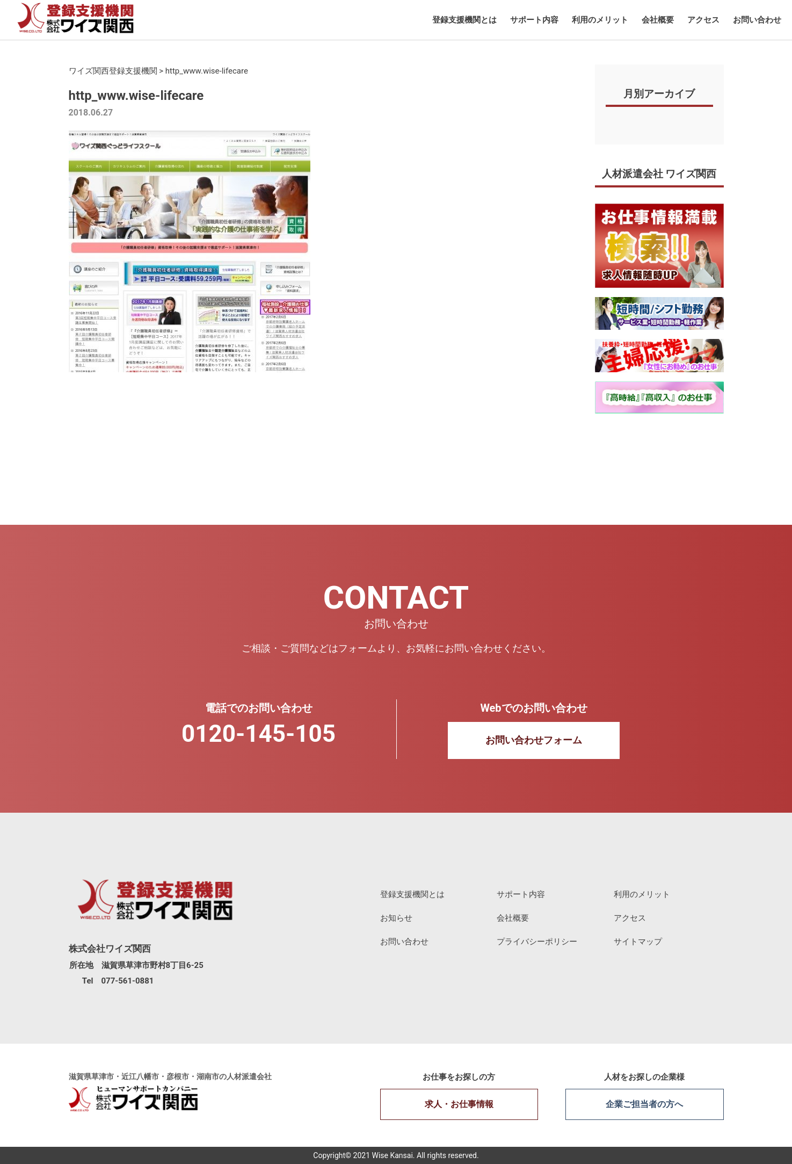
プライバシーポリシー (537, 941)
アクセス (703, 20)
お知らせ (396, 918)
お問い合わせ (757, 20)
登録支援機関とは (464, 20)
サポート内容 (534, 20)
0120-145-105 (258, 734)
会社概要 (658, 20)
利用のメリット (600, 20)
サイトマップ (638, 941)
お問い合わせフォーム (533, 740)
